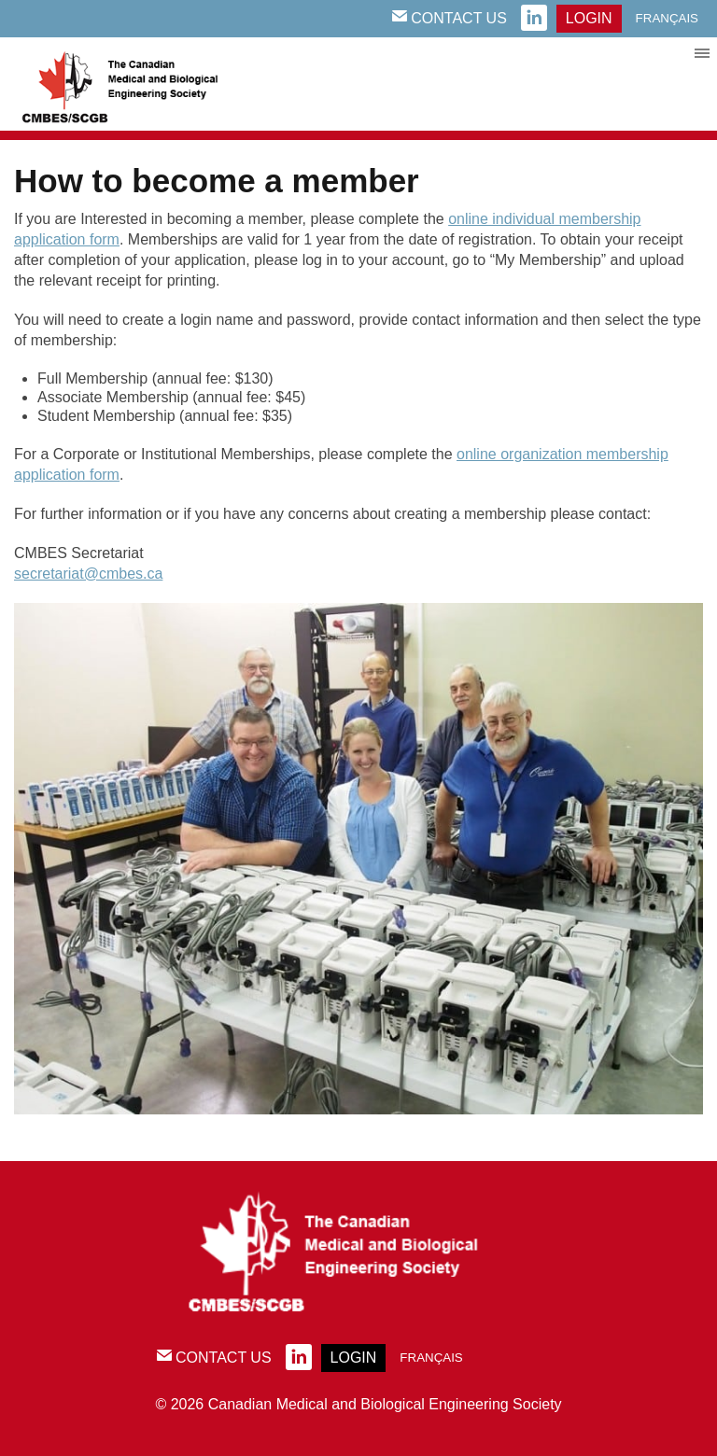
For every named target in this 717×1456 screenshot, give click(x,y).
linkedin (534, 18)
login (589, 18)
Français (667, 18)
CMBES (140, 84)
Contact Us (449, 17)
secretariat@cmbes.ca (88, 573)
